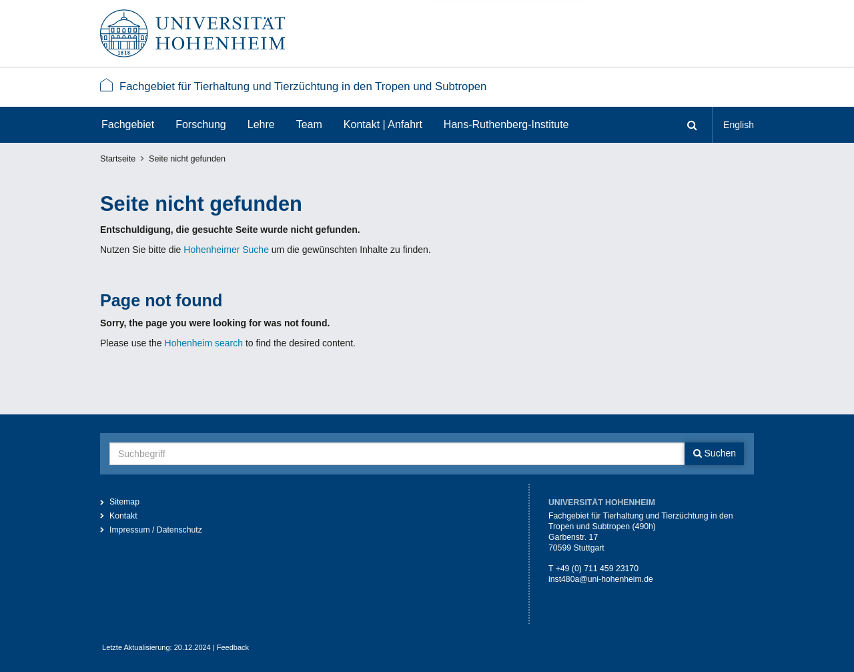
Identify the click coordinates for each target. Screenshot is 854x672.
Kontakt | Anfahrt (383, 124)
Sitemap (124, 502)
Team (309, 124)
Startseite (117, 158)
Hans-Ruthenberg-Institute (506, 124)
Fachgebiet (127, 124)
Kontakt (123, 516)
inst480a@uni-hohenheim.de (600, 579)
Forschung (200, 124)
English (738, 124)
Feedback (233, 647)
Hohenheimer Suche (226, 249)
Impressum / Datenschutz (155, 530)
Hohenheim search (204, 343)
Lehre (261, 124)
